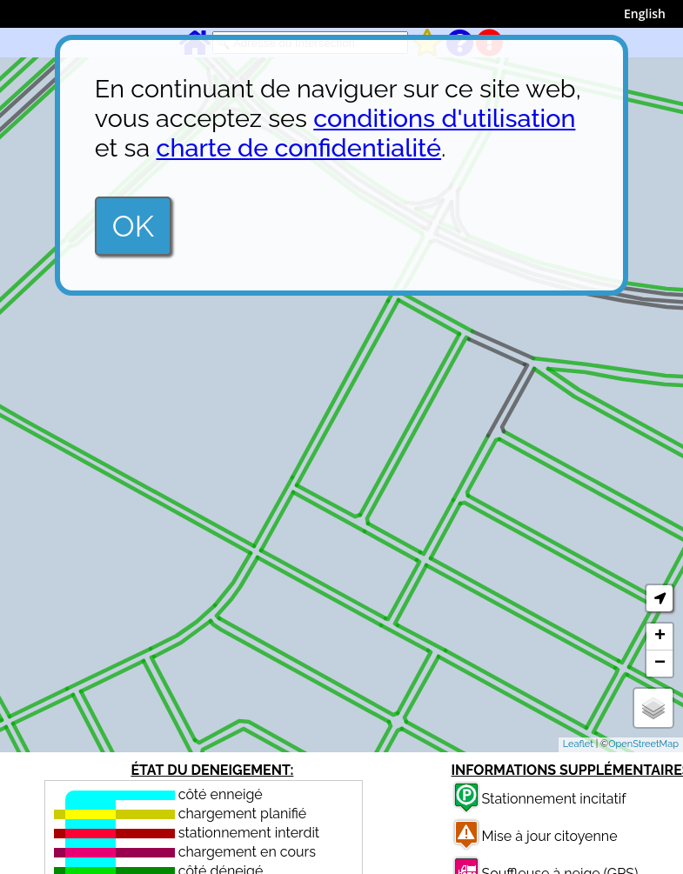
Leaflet (578, 744)
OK (133, 226)
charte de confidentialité (299, 148)
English (645, 13)
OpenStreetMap (643, 744)
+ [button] (660, 637)
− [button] (660, 663)
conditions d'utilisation (444, 118)
